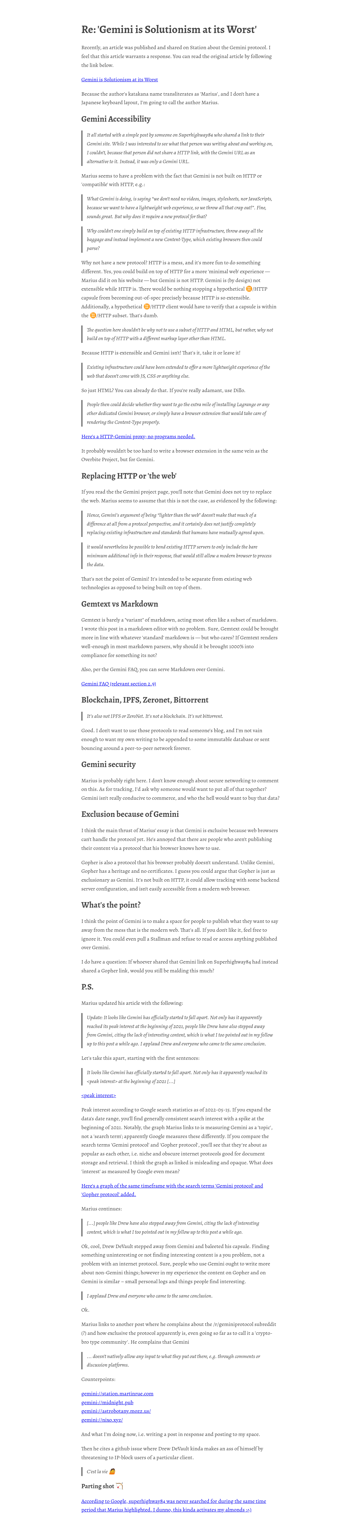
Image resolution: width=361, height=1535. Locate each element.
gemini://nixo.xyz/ (102, 1419)
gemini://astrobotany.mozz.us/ (116, 1411)
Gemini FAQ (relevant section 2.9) (118, 683)
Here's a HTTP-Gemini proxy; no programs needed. (138, 436)
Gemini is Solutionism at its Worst (119, 79)
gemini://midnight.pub (107, 1402)
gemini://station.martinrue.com (117, 1393)
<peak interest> (98, 1095)
